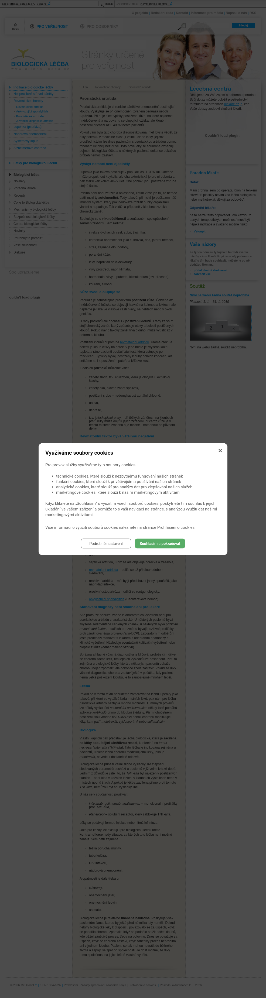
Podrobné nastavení (106, 543)
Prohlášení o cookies (176, 527)
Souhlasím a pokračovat (160, 543)
